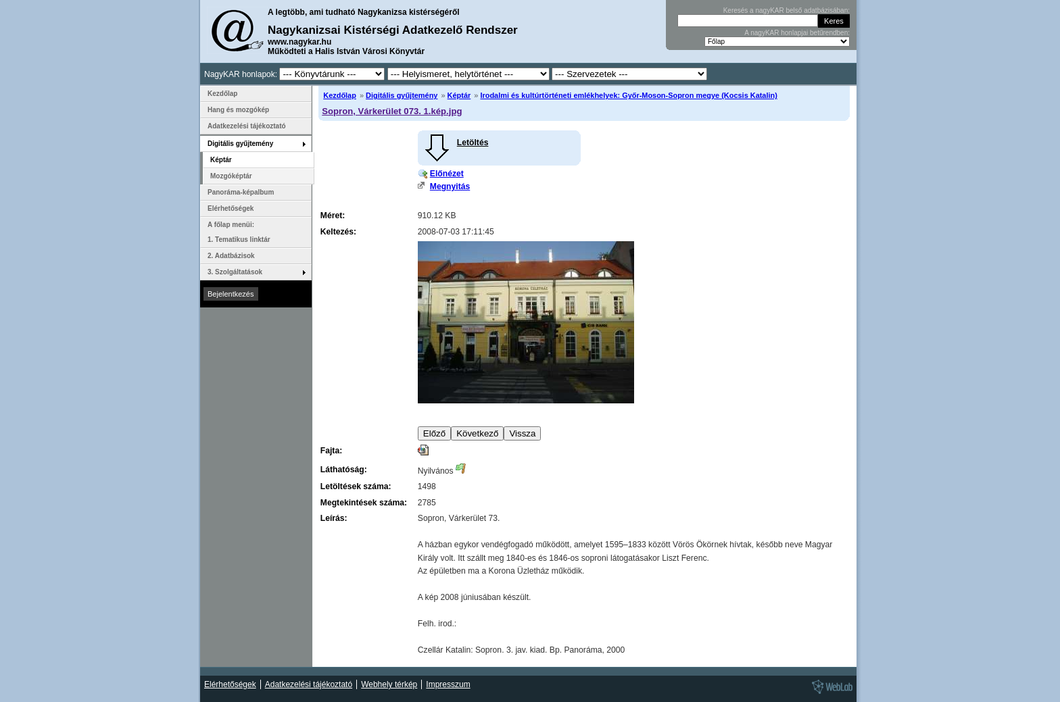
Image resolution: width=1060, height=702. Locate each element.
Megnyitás (450, 186)
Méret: (332, 215)
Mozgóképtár (231, 176)
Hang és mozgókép (238, 110)
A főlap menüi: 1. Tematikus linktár (239, 232)
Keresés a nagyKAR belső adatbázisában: (786, 10)
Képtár (459, 95)
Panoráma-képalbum (241, 192)
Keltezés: (338, 231)
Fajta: (331, 450)
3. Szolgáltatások (235, 272)
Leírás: (333, 518)
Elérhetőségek (231, 208)
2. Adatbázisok (231, 255)
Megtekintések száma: (363, 502)
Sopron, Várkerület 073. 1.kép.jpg (392, 111)
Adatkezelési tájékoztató (247, 126)
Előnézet (447, 173)
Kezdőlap (339, 95)
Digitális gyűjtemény (401, 95)
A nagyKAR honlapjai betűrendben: (797, 32)
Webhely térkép (389, 684)
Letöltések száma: (355, 486)
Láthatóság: (343, 469)
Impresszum (448, 684)
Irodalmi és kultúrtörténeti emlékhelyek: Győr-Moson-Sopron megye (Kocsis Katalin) (628, 95)
